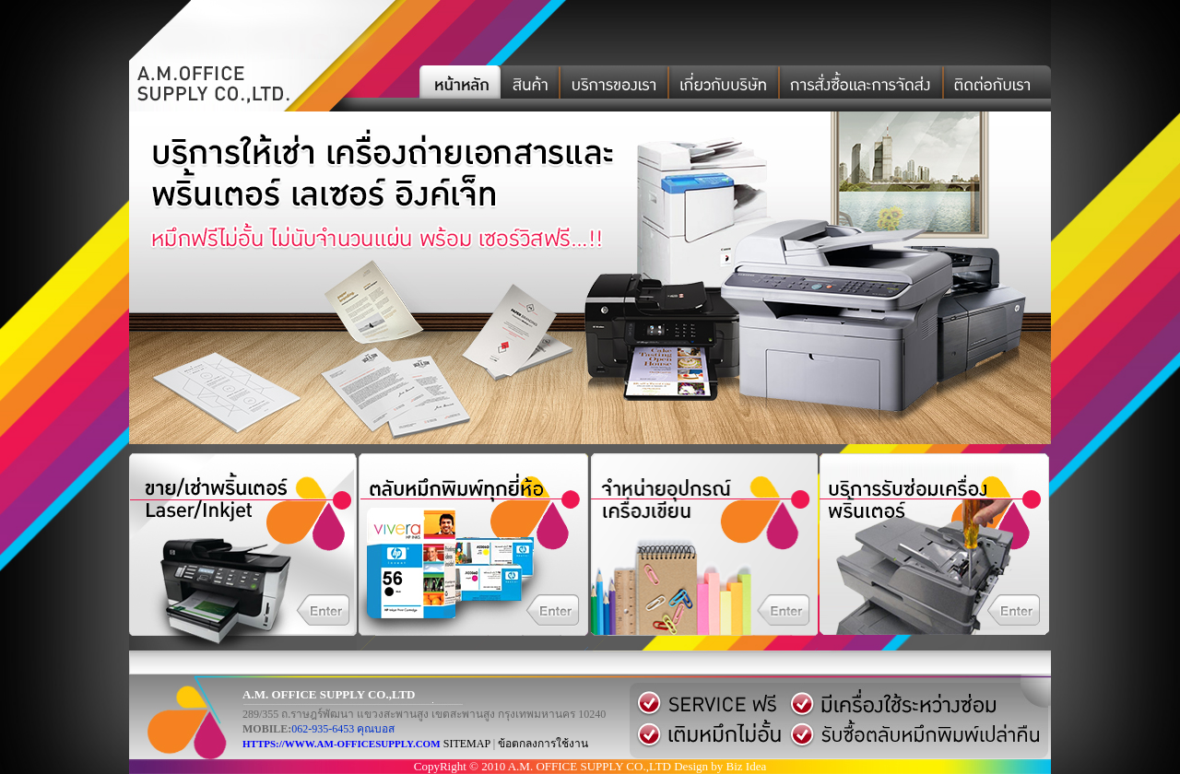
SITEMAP (466, 743)
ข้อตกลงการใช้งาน (543, 743)
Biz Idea (746, 766)
